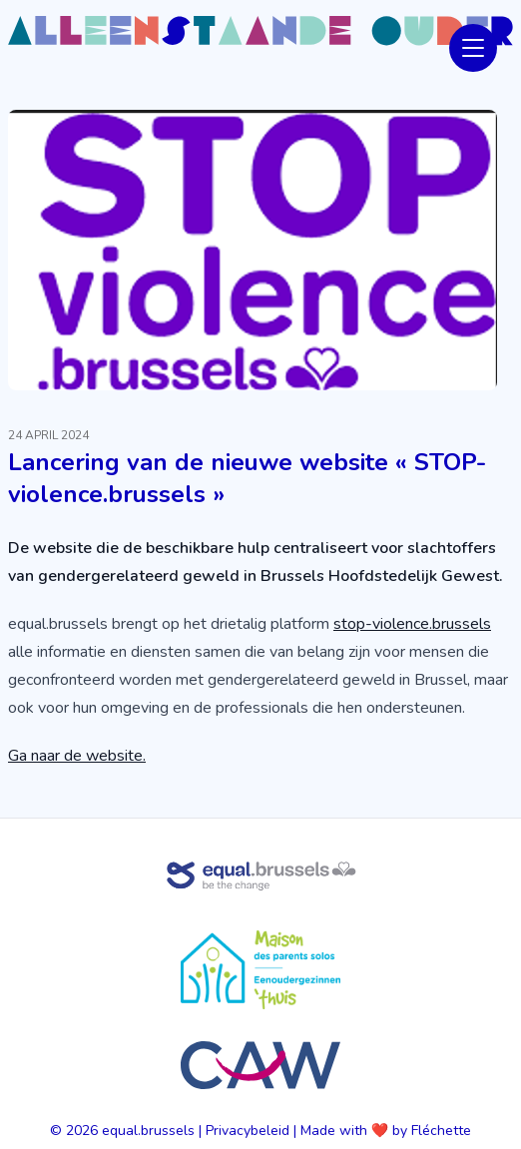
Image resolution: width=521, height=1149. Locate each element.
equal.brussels (148, 1130)
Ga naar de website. (77, 756)
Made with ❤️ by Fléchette (385, 1130)
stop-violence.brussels (412, 624)
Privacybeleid (247, 1130)
